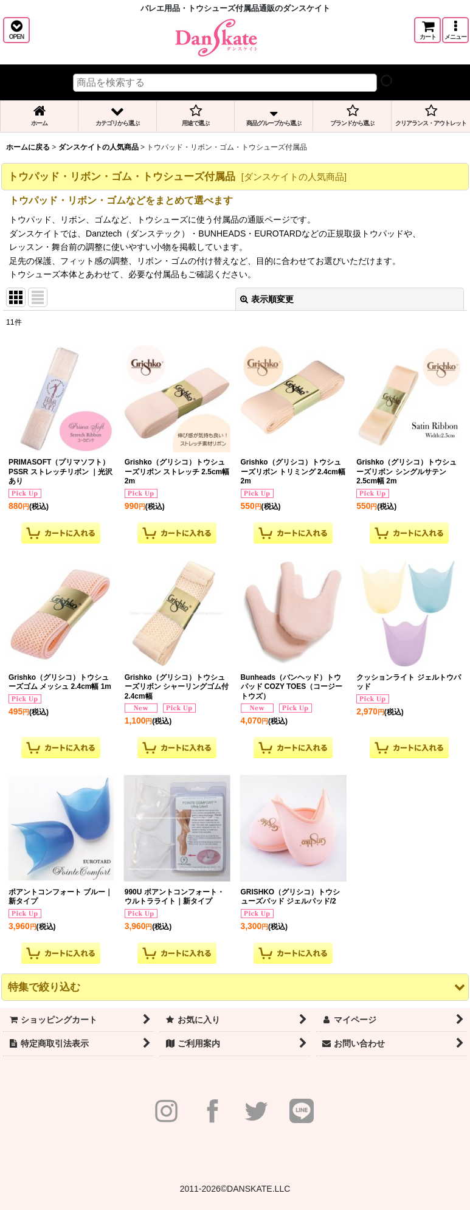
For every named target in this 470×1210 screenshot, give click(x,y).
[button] (16, 30)
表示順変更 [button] (267, 299)
